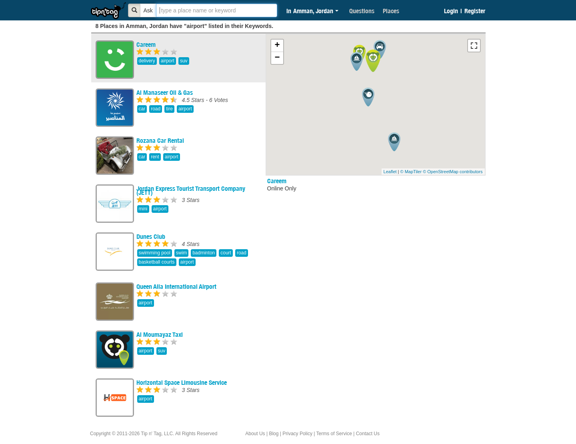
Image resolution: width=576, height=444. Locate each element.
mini (143, 209)
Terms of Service (334, 433)
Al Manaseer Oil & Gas (164, 92)
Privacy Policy (297, 433)
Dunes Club (150, 236)
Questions (361, 11)
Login (451, 11)
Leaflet (390, 171)
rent (155, 157)
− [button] (277, 58)
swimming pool (154, 253)
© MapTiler (411, 171)
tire (169, 109)
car (142, 109)
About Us (255, 433)
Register (474, 11)
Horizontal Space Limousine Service (181, 382)
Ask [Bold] (148, 10)
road (155, 109)
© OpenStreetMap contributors (452, 171)
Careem (146, 44)
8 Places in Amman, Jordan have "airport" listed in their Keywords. (185, 26)
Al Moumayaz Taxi (159, 334)
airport (167, 61)
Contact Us (368, 433)
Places (391, 11)
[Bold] (134, 10)
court (225, 253)
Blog (273, 433)
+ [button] (277, 46)
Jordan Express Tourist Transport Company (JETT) (190, 190)
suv (184, 61)
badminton (203, 253)
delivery (147, 61)
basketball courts (157, 262)
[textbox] (216, 10)
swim (181, 253)
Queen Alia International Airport (176, 286)
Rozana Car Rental (160, 140)
